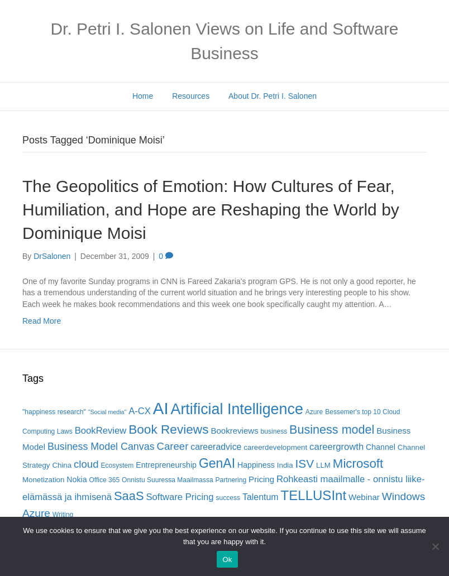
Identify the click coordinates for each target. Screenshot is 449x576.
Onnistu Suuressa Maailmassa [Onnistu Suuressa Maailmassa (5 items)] (167, 480)
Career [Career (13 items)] (173, 446)
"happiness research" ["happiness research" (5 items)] (54, 412)
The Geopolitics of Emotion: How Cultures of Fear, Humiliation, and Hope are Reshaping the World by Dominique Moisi (210, 209)
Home (142, 96)
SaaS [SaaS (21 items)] (129, 496)
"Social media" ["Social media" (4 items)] (107, 412)
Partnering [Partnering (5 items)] (231, 480)
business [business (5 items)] (274, 431)
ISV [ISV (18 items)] (304, 463)
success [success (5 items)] (228, 498)
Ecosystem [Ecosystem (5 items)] (117, 465)
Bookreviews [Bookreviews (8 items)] (234, 430)
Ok (227, 559)
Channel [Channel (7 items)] (380, 447)
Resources (190, 96)
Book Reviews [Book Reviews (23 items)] (168, 429)
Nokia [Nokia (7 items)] (76, 479)
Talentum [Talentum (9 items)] (260, 497)
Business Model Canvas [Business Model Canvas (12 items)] (101, 446)
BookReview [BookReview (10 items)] (101, 430)
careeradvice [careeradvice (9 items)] (215, 447)
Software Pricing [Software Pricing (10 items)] (179, 497)
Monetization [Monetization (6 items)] (43, 480)
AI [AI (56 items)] (161, 408)
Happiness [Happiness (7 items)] (256, 464)
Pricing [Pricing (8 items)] (261, 479)
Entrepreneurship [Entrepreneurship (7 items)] (166, 464)
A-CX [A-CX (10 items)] (139, 411)
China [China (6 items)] (61, 465)
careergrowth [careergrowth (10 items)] (336, 446)
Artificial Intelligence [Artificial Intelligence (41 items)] (236, 409)
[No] (435, 546)
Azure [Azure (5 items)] (314, 412)
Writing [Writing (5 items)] (62, 515)
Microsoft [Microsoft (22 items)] (358, 464)
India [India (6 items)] (285, 465)
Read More (41, 320)
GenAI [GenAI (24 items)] (217, 463)
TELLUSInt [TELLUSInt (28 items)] (314, 495)
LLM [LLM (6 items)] (323, 465)
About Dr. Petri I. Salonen (272, 96)
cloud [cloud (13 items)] (86, 464)
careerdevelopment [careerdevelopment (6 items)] (275, 447)
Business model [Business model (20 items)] (331, 429)
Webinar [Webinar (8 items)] (364, 497)
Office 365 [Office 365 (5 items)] (104, 480)
